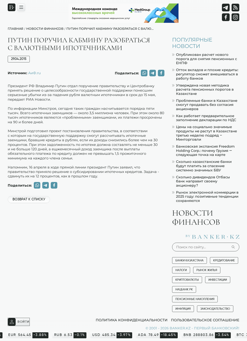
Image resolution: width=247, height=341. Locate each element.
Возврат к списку (29, 199)
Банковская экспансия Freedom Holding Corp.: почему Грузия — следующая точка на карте (203, 150)
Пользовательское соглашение (205, 320)
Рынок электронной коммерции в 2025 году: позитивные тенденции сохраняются (205, 196)
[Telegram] (226, 7)
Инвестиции (217, 279)
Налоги (181, 270)
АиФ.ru (34, 73)
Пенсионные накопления (194, 299)
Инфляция (183, 308)
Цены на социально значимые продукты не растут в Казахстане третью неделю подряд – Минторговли (204, 133)
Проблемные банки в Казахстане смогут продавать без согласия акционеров (204, 105)
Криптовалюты (187, 279)
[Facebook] (226, 17)
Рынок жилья (206, 270)
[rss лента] (235, 7)
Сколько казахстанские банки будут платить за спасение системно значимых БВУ (202, 166)
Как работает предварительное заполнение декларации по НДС (204, 118)
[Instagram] (235, 17)
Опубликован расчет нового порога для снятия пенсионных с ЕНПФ (204, 59)
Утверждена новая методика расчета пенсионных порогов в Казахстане (203, 89)
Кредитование (224, 260)
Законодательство (215, 308)
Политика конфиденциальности (131, 320)
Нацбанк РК (184, 289)
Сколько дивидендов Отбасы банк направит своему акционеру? (201, 181)
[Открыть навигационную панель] (21, 7)
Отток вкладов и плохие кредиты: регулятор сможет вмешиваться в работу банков (205, 74)
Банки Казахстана (189, 260)
